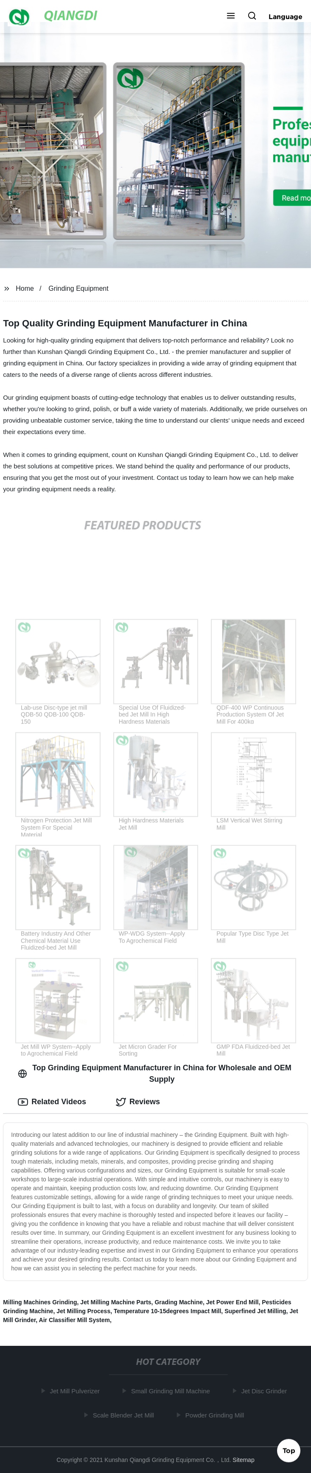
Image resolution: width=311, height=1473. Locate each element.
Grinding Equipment (78, 288)
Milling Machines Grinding (40, 1302)
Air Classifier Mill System (74, 1320)
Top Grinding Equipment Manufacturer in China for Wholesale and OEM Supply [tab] (154, 1073)
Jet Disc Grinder (266, 1391)
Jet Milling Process (83, 1311)
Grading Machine (178, 1302)
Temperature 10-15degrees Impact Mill (167, 1311)
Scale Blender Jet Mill (124, 1415)
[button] (231, 16)
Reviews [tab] (138, 1102)
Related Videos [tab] (52, 1102)
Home (25, 288)
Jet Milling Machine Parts (115, 1302)
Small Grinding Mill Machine (171, 1391)
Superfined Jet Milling (255, 1311)
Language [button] (286, 16)
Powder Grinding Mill (216, 1415)
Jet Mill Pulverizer (76, 1391)
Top (289, 1450)
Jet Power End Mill (232, 1302)
